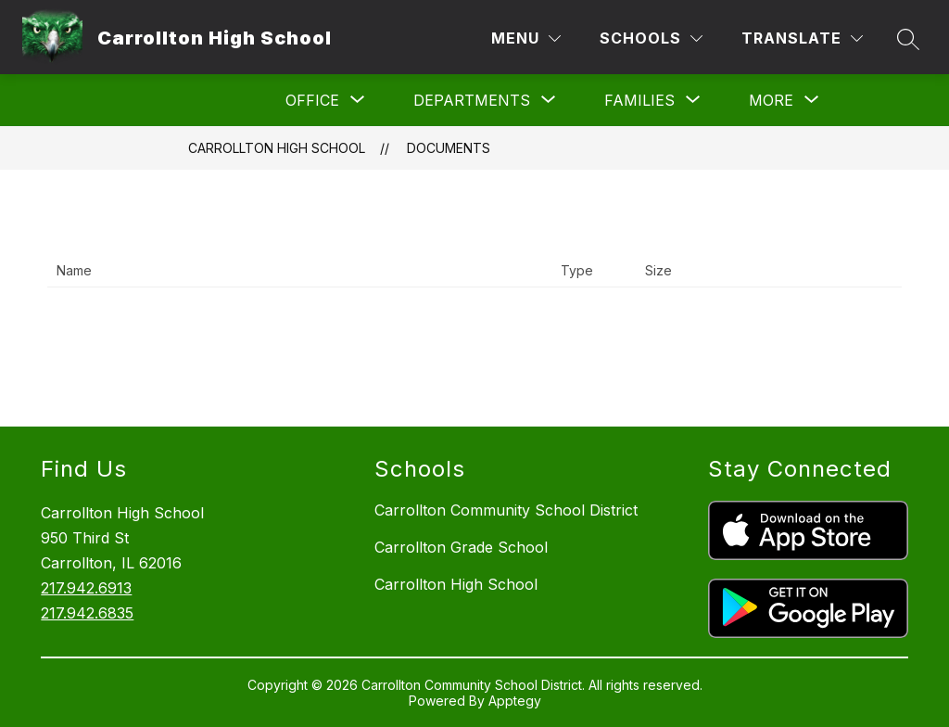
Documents (448, 148)
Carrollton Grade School (461, 547)
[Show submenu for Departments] (471, 100)
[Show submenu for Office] (312, 100)
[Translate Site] (802, 38)
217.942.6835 (87, 613)
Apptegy (514, 700)
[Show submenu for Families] (639, 100)
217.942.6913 (86, 588)
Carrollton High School (276, 148)
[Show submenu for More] (771, 100)
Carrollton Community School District (506, 510)
